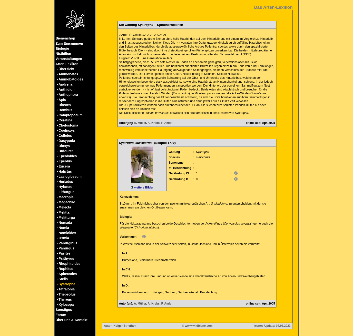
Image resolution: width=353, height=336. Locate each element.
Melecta (65, 207)
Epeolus (65, 161)
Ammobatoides (71, 79)
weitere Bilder (142, 187)
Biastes (65, 105)
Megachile (67, 202)
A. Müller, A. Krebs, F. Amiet (153, 123)
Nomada (65, 223)
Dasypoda (67, 141)
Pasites (64, 253)
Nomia (64, 228)
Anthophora (68, 95)
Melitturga (67, 217)
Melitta (64, 212)
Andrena (65, 84)
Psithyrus (66, 258)
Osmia (64, 238)
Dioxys (64, 146)
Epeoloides (68, 156)
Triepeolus (67, 294)
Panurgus (66, 248)
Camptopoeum (70, 115)
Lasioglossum (70, 176)
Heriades (66, 182)
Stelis (63, 279)
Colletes (65, 136)
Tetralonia (67, 289)
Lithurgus (66, 192)
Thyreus (65, 299)
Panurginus (68, 243)
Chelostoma (68, 125)
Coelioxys (67, 130)
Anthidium (67, 89)
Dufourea (66, 151)
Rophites (66, 269)
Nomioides (67, 233)
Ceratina (65, 120)
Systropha (67, 284)
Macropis (66, 197)
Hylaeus (65, 187)
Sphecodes (68, 274)
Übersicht (66, 69)
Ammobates (68, 74)
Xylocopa (66, 304)
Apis (62, 100)
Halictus (65, 171)
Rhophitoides (69, 264)
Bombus (65, 110)
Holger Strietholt (124, 325)
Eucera (64, 166)
